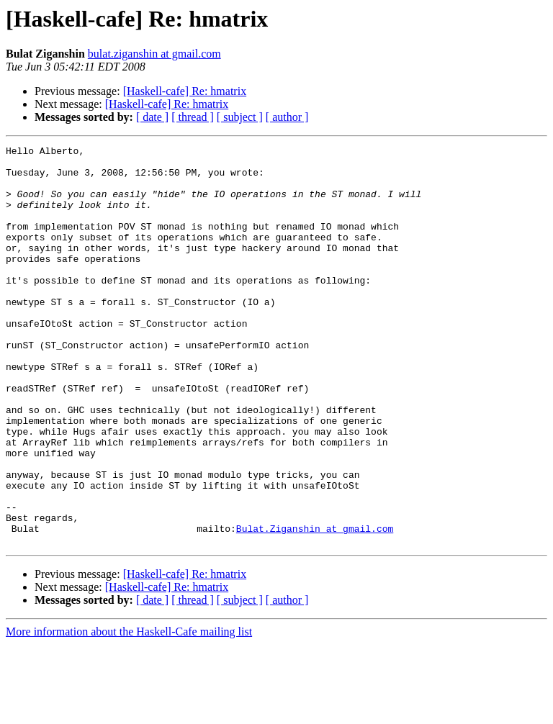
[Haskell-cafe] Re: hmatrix (184, 91)
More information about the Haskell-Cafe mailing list (129, 711)
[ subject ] (240, 117)
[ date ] (152, 117)
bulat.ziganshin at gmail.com (154, 53)
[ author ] (287, 117)
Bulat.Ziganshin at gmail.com (314, 605)
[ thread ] (192, 117)
